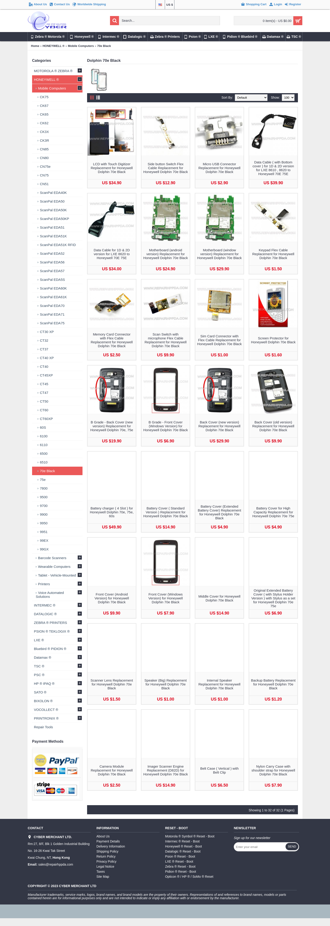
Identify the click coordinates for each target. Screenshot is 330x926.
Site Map (102, 876)
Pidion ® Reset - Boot (180, 871)
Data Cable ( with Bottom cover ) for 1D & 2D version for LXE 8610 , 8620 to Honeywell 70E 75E (273, 168)
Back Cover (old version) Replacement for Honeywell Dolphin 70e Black (273, 426)
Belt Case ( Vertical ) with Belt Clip (219, 770)
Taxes (100, 871)
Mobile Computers (81, 46)
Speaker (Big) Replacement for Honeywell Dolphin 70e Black (165, 684)
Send (292, 846)
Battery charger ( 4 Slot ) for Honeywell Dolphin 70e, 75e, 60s (112, 512)
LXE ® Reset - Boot (179, 861)
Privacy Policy (106, 861)
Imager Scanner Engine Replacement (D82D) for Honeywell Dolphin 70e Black (165, 770)
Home (35, 46)
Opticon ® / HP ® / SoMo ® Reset (189, 876)
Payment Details (108, 841)
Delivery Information (110, 846)
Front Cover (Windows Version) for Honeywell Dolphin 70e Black (165, 598)
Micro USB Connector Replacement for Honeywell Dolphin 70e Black (219, 168)
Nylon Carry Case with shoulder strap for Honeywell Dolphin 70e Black (273, 770)
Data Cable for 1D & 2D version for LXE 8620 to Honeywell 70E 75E (112, 254)
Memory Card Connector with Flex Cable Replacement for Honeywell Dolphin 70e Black (112, 340)
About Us (103, 836)
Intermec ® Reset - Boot (182, 841)
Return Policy (106, 856)
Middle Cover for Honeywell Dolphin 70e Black (219, 598)
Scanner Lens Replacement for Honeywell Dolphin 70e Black (112, 684)
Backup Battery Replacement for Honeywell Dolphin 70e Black (273, 684)
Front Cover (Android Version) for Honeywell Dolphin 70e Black (111, 598)
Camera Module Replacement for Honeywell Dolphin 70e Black (112, 770)
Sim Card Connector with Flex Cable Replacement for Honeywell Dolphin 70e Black (219, 340)
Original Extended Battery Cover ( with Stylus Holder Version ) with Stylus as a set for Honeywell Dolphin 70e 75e (273, 598)
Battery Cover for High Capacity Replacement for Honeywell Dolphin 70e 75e (273, 512)
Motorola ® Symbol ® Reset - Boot (189, 836)
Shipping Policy (107, 851)
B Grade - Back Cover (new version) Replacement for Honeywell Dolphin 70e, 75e (111, 426)
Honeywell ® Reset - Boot (183, 846)
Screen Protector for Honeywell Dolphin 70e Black (273, 340)
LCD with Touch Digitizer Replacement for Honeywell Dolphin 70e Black (112, 168)
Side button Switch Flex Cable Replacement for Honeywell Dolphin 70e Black (165, 168)
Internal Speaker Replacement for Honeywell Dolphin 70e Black (219, 684)
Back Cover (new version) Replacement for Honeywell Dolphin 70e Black (219, 426)
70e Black (104, 46)
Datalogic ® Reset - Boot (183, 851)
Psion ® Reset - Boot (180, 856)
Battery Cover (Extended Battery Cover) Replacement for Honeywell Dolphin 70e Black (219, 512)
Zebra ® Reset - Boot (180, 866)
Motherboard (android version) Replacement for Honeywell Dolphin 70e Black (165, 254)
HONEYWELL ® (54, 46)
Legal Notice (105, 866)
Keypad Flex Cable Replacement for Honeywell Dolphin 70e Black (273, 254)
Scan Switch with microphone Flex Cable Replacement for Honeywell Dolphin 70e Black (166, 340)
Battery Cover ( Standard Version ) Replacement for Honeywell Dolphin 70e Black (165, 512)
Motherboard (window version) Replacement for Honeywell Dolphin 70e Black (219, 254)
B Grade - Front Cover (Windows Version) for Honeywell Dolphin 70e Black (165, 426)
